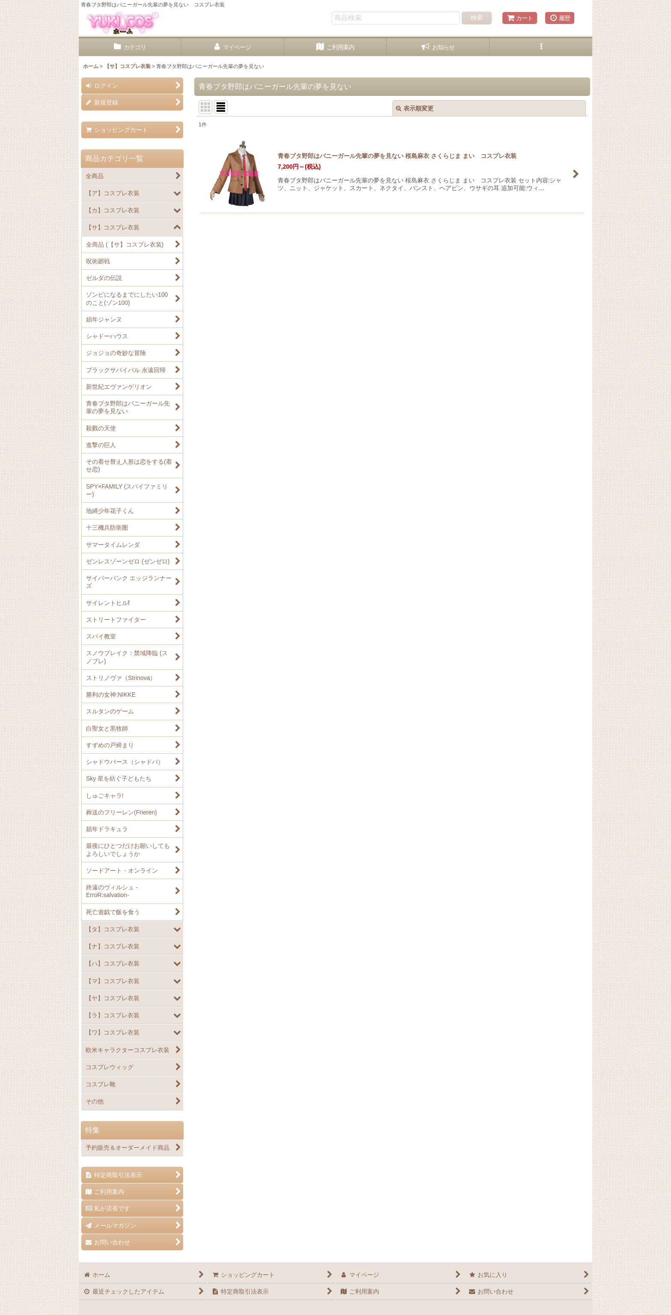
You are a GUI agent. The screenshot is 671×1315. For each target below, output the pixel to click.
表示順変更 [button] (414, 108)
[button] (541, 47)
